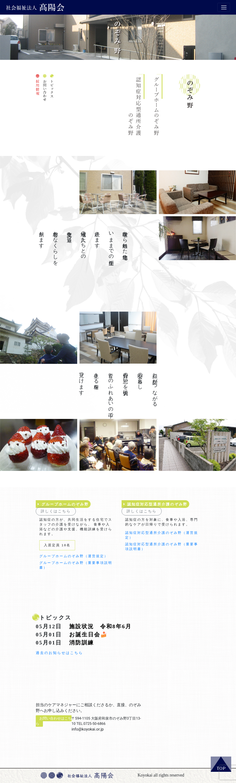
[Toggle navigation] (223, 7)
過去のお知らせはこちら (59, 653)
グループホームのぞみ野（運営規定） (73, 556)
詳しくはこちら (56, 511)
